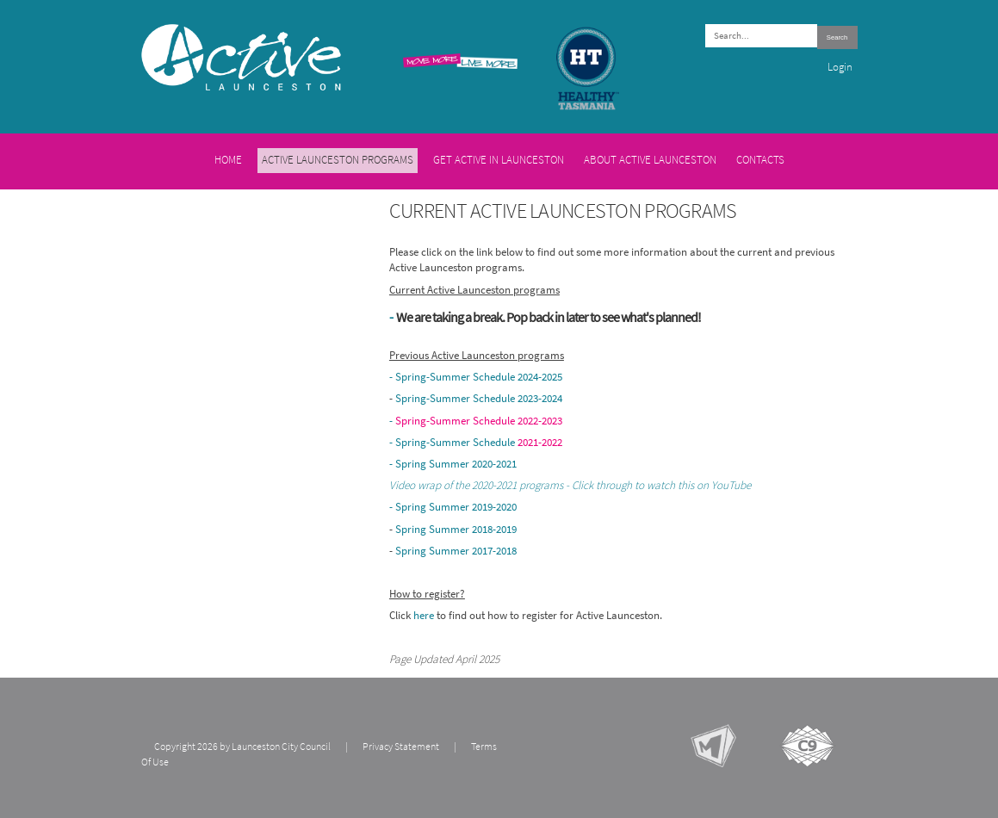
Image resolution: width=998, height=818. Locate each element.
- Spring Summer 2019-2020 (453, 506)
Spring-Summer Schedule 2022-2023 (478, 420)
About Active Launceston (650, 159)
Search (837, 37)
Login (840, 66)
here (425, 615)
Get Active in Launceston (498, 159)
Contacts (760, 159)
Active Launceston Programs (337, 159)
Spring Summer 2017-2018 (456, 550)
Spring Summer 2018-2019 (456, 528)
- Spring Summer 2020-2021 (453, 463)
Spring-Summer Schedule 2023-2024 (478, 398)
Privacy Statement (401, 746)
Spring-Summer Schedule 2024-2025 (478, 376)
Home (228, 159)
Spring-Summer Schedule (478, 441)
